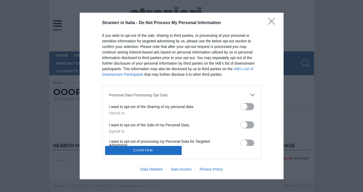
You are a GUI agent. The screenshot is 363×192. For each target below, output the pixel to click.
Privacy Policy (211, 169)
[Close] (273, 23)
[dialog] (182, 96)
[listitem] (181, 95)
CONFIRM (143, 150)
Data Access (181, 169)
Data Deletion (151, 169)
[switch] (247, 106)
